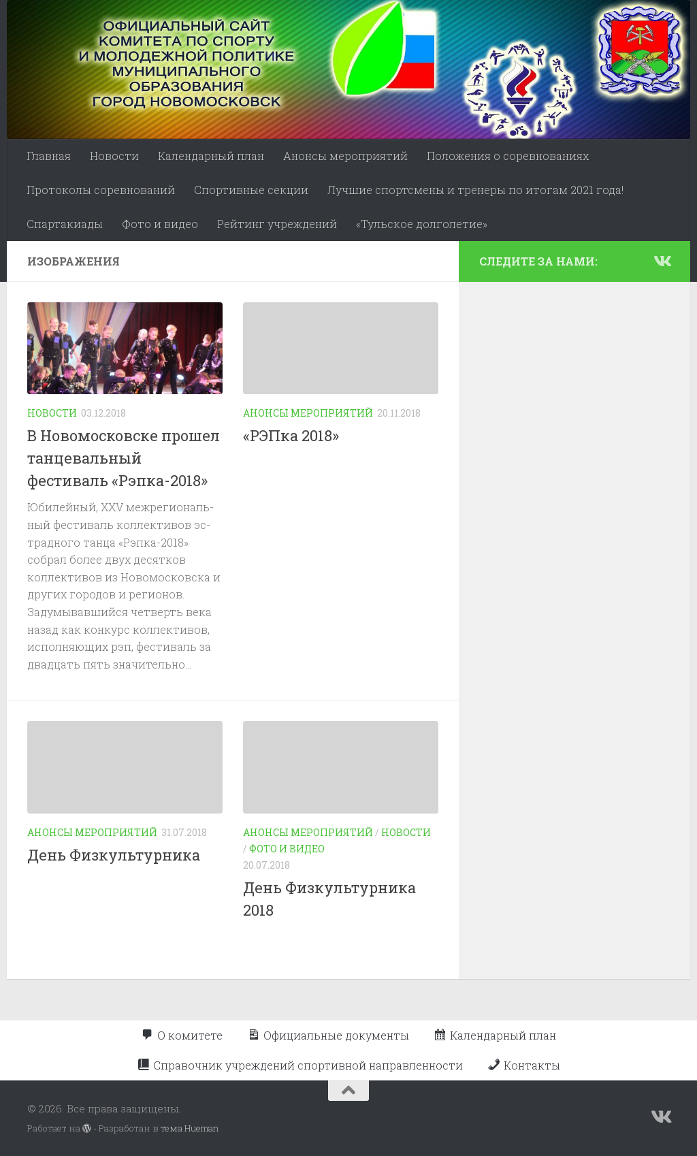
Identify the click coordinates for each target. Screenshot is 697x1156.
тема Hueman (189, 1128)
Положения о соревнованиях (508, 155)
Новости (114, 155)
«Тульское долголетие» (421, 223)
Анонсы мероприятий (345, 155)
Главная (49, 155)
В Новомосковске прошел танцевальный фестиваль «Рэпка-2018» (123, 458)
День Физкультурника (113, 855)
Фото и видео (160, 223)
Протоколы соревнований (101, 189)
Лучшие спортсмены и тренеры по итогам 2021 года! (475, 189)
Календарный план (211, 155)
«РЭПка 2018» (291, 435)
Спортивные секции (251, 189)
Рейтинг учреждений (277, 223)
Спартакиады (65, 223)
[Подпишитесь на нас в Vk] (661, 261)
